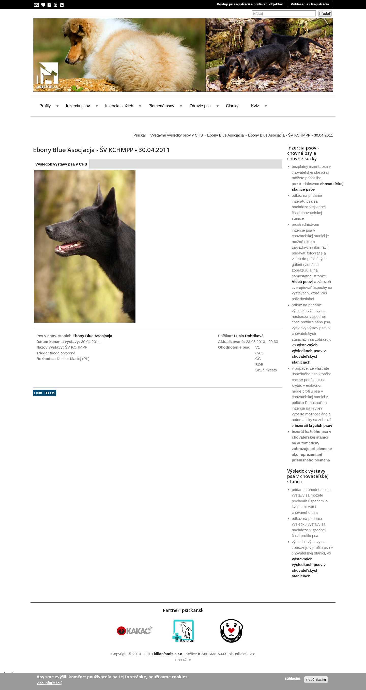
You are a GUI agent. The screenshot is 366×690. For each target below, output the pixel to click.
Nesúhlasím (316, 680)
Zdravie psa (200, 106)
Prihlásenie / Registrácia (310, 4)
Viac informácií (49, 683)
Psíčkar (139, 135)
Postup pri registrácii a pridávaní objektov (250, 4)
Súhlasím (292, 678)
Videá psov (302, 281)
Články (232, 106)
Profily (45, 106)
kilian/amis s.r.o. (168, 654)
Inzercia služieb (119, 106)
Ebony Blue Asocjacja (225, 135)
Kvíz (255, 106)
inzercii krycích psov (313, 425)
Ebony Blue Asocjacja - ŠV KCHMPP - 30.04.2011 (290, 135)
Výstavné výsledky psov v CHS (176, 135)
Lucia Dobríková (249, 336)
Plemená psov (161, 106)
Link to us (44, 393)
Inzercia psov (78, 106)
